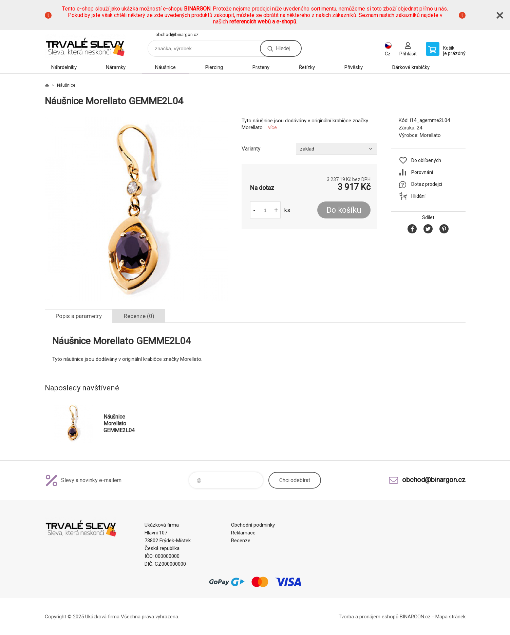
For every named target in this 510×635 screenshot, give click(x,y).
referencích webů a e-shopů (262, 21)
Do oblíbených (426, 160)
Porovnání (422, 172)
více (272, 127)
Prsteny (260, 67)
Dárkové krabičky (411, 67)
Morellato (430, 135)
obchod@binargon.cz (177, 34)
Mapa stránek (450, 617)
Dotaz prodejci (426, 184)
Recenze (240, 540)
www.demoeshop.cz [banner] (85, 46)
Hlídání (418, 196)
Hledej (282, 48)
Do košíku (343, 210)
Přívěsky (353, 67)
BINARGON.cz (415, 617)
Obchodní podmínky (253, 525)
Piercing (214, 67)
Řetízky (307, 67)
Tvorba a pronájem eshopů (368, 617)
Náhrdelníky (64, 67)
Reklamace (243, 533)
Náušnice (165, 67)
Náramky (116, 67)
